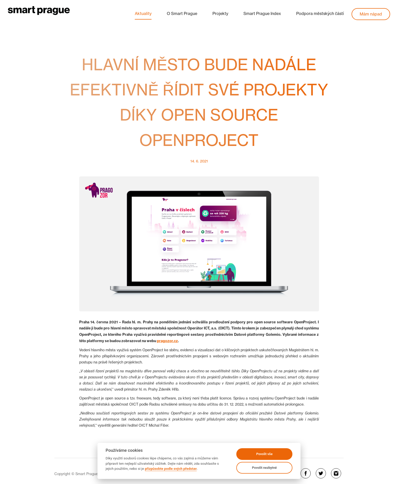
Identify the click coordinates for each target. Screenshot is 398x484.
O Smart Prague (182, 13)
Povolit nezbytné (264, 468)
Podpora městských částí (320, 13)
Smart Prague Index (262, 13)
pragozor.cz (167, 341)
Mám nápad (371, 13)
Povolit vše (264, 454)
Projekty (220, 13)
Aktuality (143, 13)
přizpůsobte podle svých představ (171, 468)
